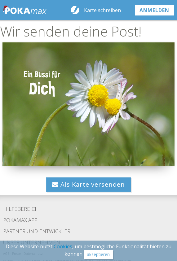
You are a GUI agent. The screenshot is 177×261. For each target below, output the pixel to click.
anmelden (154, 10)
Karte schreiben (102, 10)
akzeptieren (98, 254)
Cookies (63, 246)
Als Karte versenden (88, 184)
